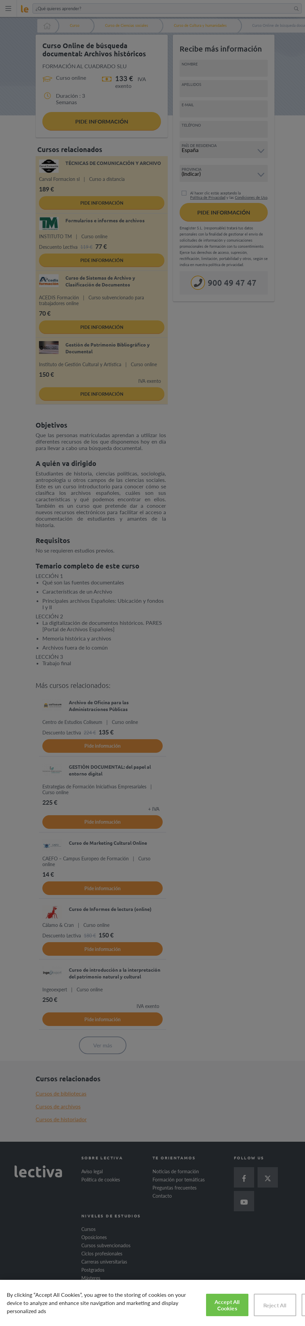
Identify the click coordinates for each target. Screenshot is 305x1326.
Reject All (275, 1305)
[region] (152, 1303)
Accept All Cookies (227, 1305)
